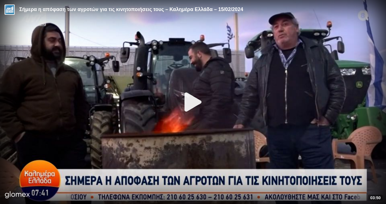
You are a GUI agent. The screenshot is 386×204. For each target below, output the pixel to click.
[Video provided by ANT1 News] (10, 10)
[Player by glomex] (17, 195)
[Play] (193, 102)
